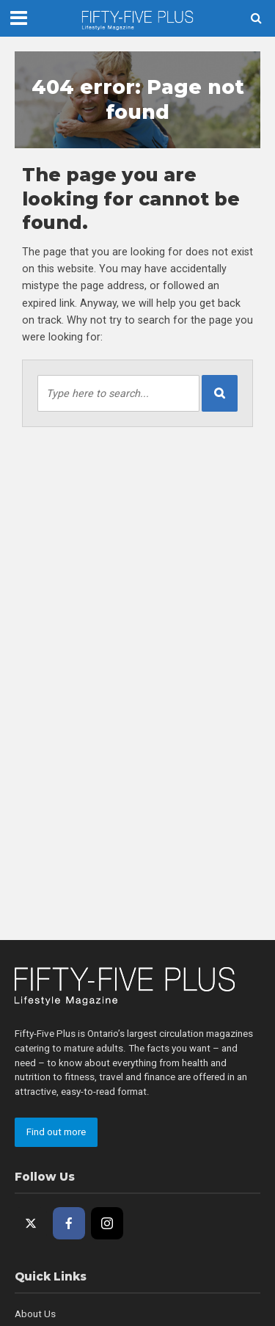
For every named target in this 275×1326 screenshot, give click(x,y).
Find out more (56, 1131)
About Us (35, 1313)
